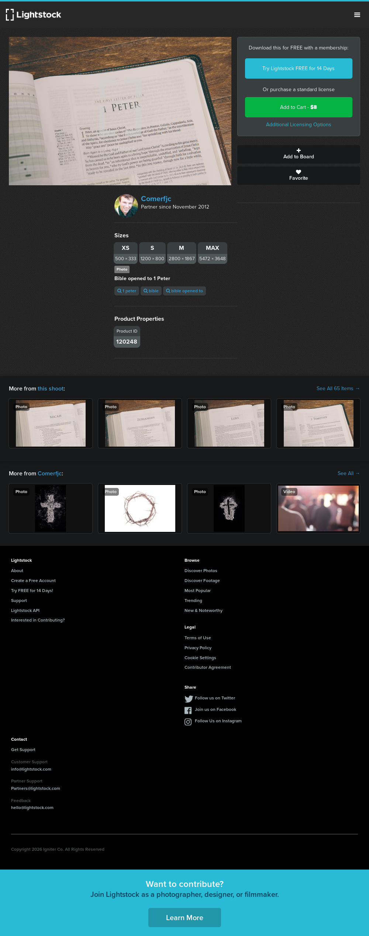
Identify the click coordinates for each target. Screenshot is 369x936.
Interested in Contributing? (38, 620)
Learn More (184, 917)
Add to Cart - (298, 107)
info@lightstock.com (31, 769)
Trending (193, 600)
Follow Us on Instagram (218, 721)
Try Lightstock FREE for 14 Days (298, 68)
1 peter (126, 291)
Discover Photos (200, 570)
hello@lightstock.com (32, 807)
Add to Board (298, 154)
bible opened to (184, 291)
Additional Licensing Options (298, 124)
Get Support (23, 749)
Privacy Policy (197, 647)
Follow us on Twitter (215, 698)
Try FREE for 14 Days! (32, 590)
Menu (357, 15)
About (17, 570)
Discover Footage (202, 580)
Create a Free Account (33, 580)
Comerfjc (156, 198)
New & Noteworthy (203, 610)
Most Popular (197, 590)
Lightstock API (25, 610)
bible (151, 291)
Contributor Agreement (207, 667)
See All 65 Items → (338, 388)
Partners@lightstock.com (35, 788)
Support (19, 600)
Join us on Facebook (215, 709)
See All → (349, 473)
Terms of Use (197, 637)
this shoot (50, 388)
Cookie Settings (200, 657)
